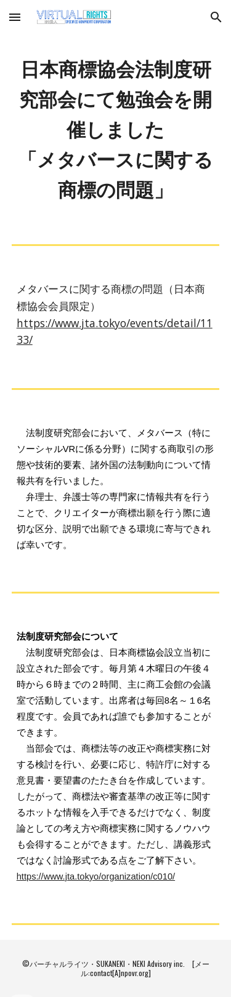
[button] (15, 17)
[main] (116, 129)
